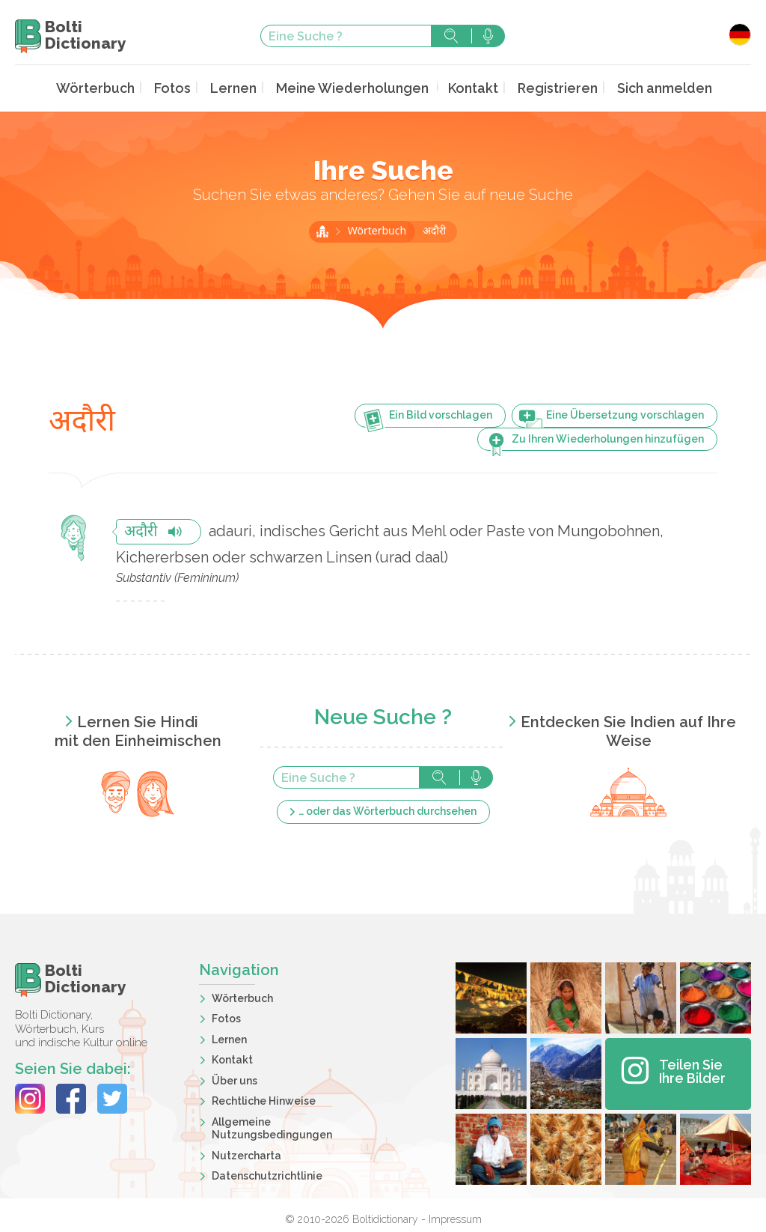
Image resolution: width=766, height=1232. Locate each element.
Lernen (244, 87)
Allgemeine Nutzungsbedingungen (272, 1127)
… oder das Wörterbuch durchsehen (387, 810)
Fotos (187, 87)
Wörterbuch (117, 87)
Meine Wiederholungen (353, 87)
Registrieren (543, 87)
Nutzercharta (246, 1154)
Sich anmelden (643, 87)
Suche (451, 36)
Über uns (234, 1079)
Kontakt (464, 87)
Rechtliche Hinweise (264, 1099)
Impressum (455, 1218)
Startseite (322, 230)
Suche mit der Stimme (488, 36)
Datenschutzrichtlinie (267, 1174)
